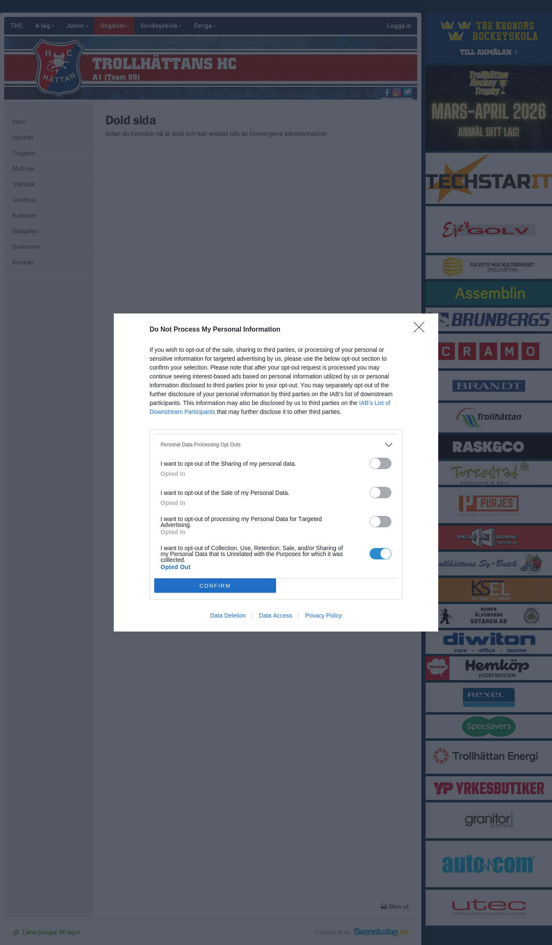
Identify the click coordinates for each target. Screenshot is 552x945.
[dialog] (276, 472)
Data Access (275, 615)
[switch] (380, 463)
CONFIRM (215, 586)
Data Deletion (228, 615)
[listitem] (276, 444)
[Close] (422, 330)
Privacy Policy (323, 615)
